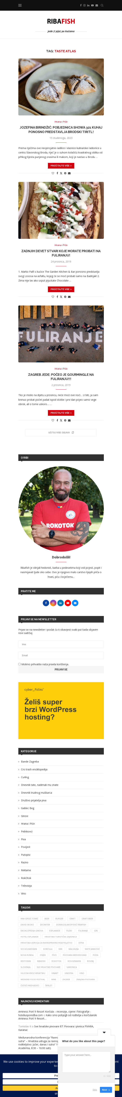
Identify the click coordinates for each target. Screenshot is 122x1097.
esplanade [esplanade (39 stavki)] (54, 930)
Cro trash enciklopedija (34, 769)
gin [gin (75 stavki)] (96, 930)
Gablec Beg (27, 808)
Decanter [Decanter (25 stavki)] (45, 924)
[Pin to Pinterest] (65, 173)
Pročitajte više (61, 165)
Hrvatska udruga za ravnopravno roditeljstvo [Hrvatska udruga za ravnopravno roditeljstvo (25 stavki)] (46, 942)
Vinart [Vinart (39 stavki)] (54, 973)
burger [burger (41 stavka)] (59, 918)
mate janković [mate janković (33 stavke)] (92, 949)
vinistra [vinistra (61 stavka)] (69, 973)
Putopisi (25, 854)
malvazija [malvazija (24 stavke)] (74, 949)
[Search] (102, 5)
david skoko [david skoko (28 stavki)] (27, 924)
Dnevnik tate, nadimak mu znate (39, 785)
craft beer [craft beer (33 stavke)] (87, 918)
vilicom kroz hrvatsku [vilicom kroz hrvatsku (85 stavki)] (33, 973)
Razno (24, 862)
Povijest (25, 847)
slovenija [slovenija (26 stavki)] (25, 967)
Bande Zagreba (30, 761)
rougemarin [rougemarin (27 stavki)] (74, 961)
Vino (23, 893)
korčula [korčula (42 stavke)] (47, 949)
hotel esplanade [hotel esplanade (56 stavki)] (29, 936)
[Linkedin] (88, 5)
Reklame (26, 870)
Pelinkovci (26, 831)
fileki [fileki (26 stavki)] (69, 930)
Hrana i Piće (28, 823)
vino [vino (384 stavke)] (81, 973)
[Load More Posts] (61, 432)
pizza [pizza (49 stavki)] (95, 955)
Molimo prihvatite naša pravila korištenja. (43, 664)
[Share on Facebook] (57, 173)
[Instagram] (84, 5)
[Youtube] (92, 5)
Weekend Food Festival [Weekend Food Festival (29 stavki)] (33, 979)
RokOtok (26, 878)
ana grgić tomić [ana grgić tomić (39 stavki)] (29, 918)
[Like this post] (53, 173)
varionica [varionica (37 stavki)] (72, 967)
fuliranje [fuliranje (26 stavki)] (83, 930)
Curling (25, 777)
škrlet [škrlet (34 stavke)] (48, 985)
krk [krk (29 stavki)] (60, 949)
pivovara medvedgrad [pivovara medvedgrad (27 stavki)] (75, 955)
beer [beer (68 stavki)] (47, 918)
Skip (95, 1089)
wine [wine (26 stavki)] (53, 979)
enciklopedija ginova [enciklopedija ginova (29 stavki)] (32, 930)
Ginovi (24, 816)
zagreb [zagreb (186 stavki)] (66, 979)
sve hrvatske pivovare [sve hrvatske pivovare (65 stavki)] (48, 967)
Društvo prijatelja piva (33, 800)
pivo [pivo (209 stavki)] (54, 955)
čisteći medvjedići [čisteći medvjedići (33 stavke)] (30, 985)
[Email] (96, 5)
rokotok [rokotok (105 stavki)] (56, 961)
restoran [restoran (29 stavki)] (26, 961)
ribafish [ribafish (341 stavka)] (41, 961)
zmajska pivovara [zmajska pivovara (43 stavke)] (85, 979)
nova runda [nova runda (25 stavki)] (27, 955)
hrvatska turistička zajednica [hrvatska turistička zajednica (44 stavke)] (61, 936)
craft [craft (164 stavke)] (72, 918)
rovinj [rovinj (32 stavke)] (90, 961)
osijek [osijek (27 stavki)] (43, 955)
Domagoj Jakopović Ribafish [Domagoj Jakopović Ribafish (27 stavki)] (71, 924)
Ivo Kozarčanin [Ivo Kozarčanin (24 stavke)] (29, 949)
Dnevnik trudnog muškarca (36, 792)
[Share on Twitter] (61, 173)
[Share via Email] (69, 173)
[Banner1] (61, 710)
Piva (23, 839)
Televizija (26, 885)
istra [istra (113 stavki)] (81, 942)
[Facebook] (81, 5)
